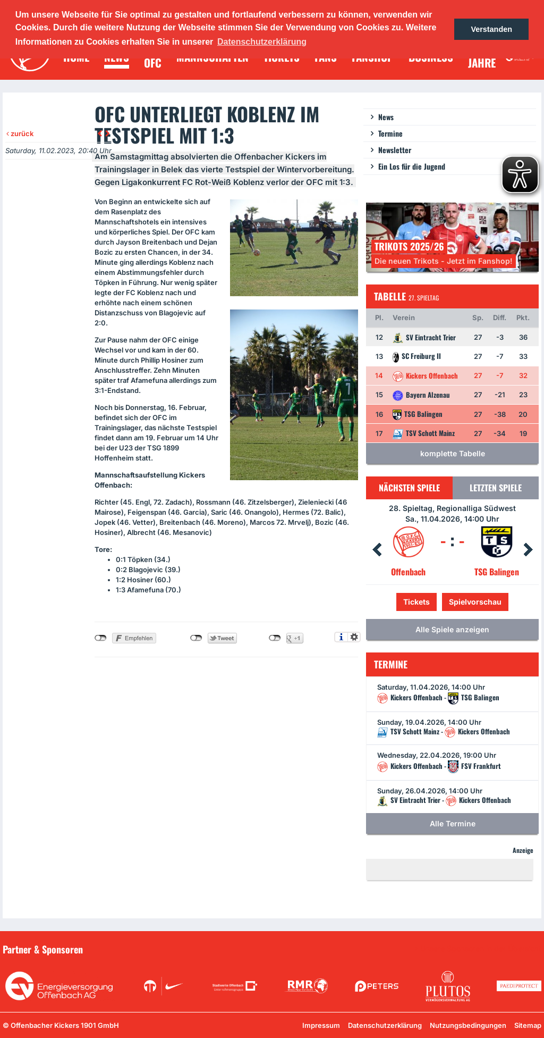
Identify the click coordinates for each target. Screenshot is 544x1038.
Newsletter (394, 149)
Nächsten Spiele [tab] (409, 487)
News (386, 116)
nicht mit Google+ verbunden (275, 638)
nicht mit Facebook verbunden (101, 638)
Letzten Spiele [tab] (496, 487)
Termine (390, 133)
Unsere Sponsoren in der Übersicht (480, 948)
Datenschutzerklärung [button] (262, 41)
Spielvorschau (475, 601)
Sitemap (527, 1025)
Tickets (416, 601)
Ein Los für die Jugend (411, 166)
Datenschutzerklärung (385, 1025)
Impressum (321, 1025)
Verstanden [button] (491, 29)
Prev (376, 549)
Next (528, 549)
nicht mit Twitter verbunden (196, 638)
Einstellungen (354, 637)
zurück (19, 133)
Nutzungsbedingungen (468, 1025)
